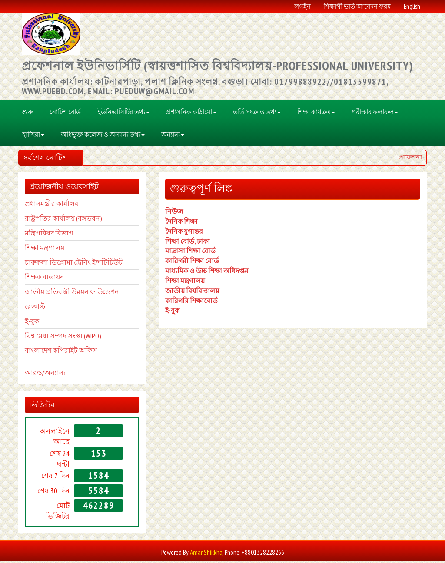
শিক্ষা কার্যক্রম (316, 113)
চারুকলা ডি (41, 263)
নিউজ (174, 213)
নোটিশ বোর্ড (65, 113)
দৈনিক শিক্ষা (181, 223)
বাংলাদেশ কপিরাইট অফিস (61, 352)
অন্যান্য (172, 136)
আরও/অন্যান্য (45, 374)
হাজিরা (33, 136)
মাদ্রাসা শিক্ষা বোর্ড (190, 252)
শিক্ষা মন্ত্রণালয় (185, 282)
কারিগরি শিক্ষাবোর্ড (191, 302)
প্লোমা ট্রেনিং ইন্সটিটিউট (90, 263)
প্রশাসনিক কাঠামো (191, 113)
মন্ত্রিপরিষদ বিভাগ (49, 234)
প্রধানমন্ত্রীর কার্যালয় (52, 205)
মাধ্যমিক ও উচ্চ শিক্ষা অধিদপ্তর (207, 272)
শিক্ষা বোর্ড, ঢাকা (187, 242)
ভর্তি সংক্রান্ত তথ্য (257, 113)
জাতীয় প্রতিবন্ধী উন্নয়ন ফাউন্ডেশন (72, 293)
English (412, 6)
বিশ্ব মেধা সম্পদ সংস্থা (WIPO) (63, 337)
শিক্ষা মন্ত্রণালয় (44, 249)
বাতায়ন (52, 278)
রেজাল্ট (35, 308)
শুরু (27, 113)
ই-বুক (172, 312)
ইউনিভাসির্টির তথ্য (123, 113)
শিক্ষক (33, 278)
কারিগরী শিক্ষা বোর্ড (192, 262)
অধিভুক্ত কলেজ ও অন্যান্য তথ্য (103, 136)
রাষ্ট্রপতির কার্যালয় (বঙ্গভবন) (63, 219)
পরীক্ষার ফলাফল (375, 113)
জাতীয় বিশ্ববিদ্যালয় (192, 292)
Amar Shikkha (206, 554)
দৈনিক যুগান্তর (184, 232)
